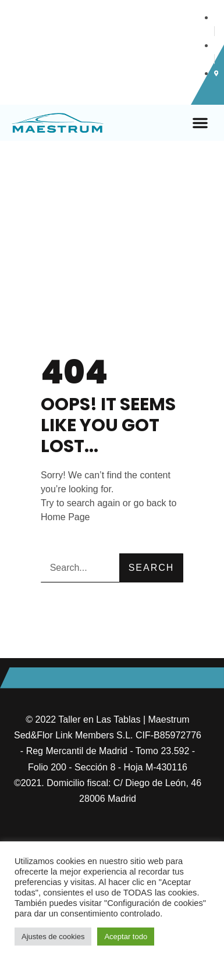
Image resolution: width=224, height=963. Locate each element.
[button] (200, 123)
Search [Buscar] (152, 568)
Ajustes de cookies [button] (53, 936)
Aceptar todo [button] (125, 936)
